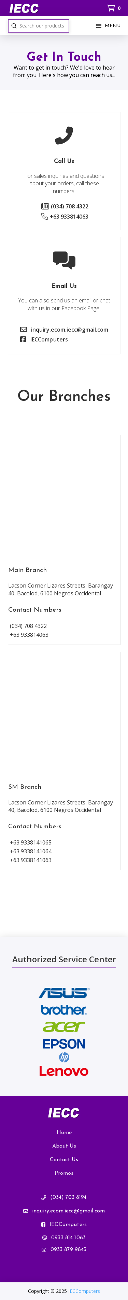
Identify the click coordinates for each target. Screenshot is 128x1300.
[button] (107, 26)
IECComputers (84, 1291)
